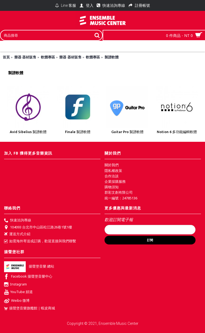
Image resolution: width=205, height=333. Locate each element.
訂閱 (150, 240)
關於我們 (112, 164)
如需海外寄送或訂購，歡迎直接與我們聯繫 (40, 241)
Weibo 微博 (17, 301)
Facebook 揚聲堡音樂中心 (28, 277)
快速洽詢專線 (17, 221)
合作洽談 (112, 176)
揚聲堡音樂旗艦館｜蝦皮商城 (29, 308)
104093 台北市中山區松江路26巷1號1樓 (38, 228)
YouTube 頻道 (18, 292)
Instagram (15, 285)
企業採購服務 (115, 181)
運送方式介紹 (17, 234)
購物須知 (112, 186)
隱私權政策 (113, 170)
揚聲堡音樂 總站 (29, 266)
